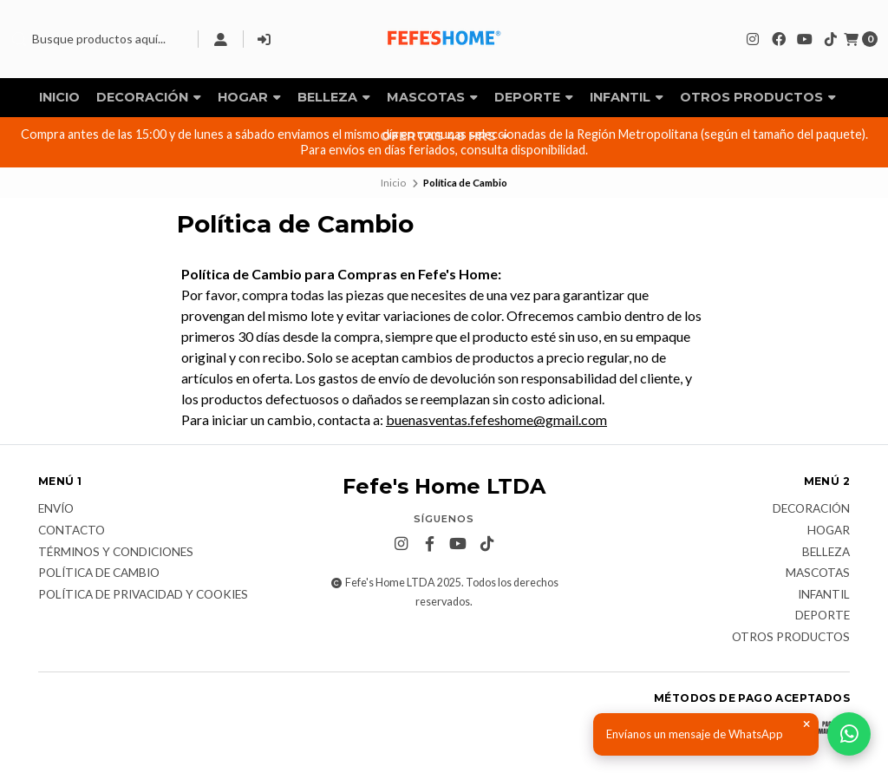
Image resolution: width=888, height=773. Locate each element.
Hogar (249, 97)
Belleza (333, 97)
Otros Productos (758, 97)
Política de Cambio (99, 573)
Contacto (71, 531)
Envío (56, 509)
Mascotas (432, 97)
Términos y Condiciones (115, 553)
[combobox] (97, 39)
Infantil (626, 97)
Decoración (148, 97)
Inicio (59, 97)
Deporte (533, 97)
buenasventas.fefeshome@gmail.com (496, 419)
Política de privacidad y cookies (143, 595)
